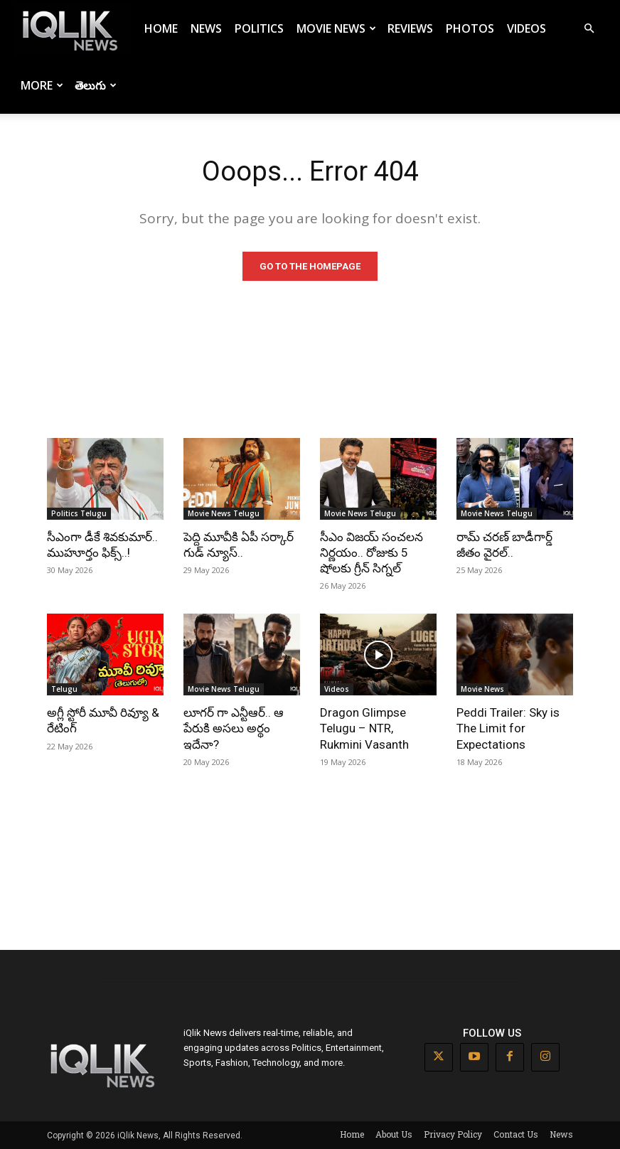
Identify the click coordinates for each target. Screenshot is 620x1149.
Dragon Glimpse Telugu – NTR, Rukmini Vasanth (364, 728)
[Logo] (72, 29)
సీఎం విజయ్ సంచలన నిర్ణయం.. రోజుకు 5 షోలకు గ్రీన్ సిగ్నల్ (371, 552)
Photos (470, 28)
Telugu (64, 689)
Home (161, 28)
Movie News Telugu (224, 513)
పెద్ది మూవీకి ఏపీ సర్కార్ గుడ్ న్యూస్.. (238, 545)
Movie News (336, 28)
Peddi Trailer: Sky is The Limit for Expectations (508, 728)
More (42, 85)
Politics (259, 28)
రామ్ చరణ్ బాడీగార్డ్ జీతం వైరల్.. (504, 545)
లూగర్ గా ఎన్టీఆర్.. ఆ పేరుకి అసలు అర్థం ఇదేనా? (233, 728)
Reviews (410, 28)
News (206, 28)
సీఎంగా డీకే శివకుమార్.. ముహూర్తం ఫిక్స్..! (102, 545)
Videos (526, 28)
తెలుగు (96, 85)
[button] (589, 29)
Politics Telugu (79, 513)
